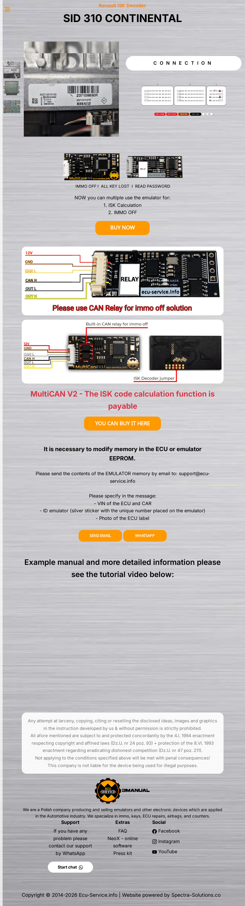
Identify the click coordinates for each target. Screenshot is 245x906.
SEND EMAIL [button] (100, 535)
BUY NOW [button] (122, 227)
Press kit (122, 853)
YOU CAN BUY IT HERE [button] (122, 423)
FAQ (122, 831)
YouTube (167, 851)
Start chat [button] (70, 867)
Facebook (169, 831)
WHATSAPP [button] (145, 535)
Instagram (169, 841)
